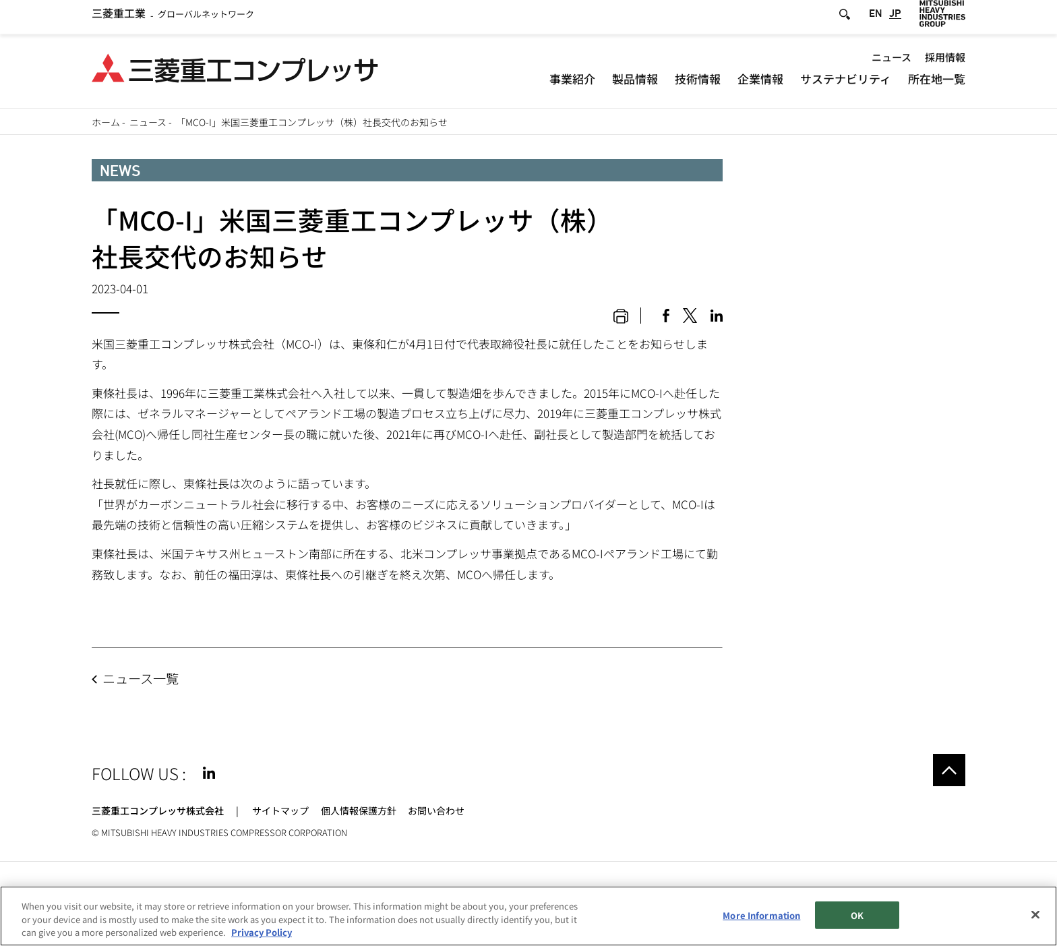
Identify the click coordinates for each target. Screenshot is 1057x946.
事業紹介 (572, 84)
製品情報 (635, 84)
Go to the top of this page (949, 770)
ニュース (891, 62)
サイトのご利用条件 (134, 892)
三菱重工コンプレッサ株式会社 (158, 810)
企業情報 (760, 84)
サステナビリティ (845, 84)
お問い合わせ (436, 810)
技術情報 (698, 84)
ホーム (106, 122)
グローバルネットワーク (173, 19)
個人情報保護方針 (358, 810)
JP (895, 19)
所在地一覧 (936, 84)
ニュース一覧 (140, 678)
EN (875, 19)
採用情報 (945, 62)
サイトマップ (280, 810)
